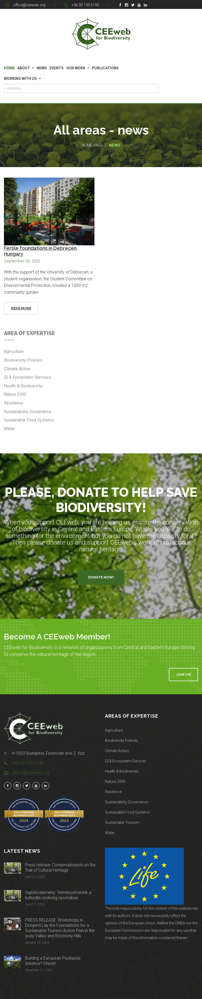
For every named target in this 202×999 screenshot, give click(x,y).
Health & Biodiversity (122, 771)
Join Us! (183, 674)
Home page (92, 145)
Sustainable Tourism (122, 822)
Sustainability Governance (126, 802)
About (23, 68)
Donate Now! (101, 577)
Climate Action (117, 751)
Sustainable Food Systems (127, 812)
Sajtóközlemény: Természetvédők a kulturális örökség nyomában (58, 895)
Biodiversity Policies (121, 740)
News (42, 68)
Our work (75, 68)
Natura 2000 (115, 781)
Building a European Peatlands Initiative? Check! (52, 961)
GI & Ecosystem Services (125, 761)
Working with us (20, 78)
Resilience (113, 792)
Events (56, 68)
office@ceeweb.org (29, 5)
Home (9, 68)
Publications (105, 68)
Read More (21, 308)
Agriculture (114, 730)
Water (110, 833)
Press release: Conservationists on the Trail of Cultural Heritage (60, 867)
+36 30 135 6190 (85, 5)
